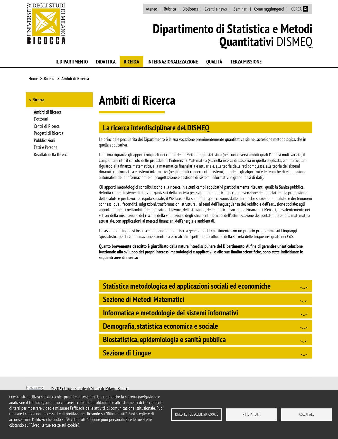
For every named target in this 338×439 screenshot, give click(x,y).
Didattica (106, 61)
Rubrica (170, 9)
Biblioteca (190, 9)
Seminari (240, 9)
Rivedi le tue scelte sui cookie (196, 414)
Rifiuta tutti (251, 414)
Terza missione (246, 61)
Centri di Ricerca (47, 126)
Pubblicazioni (44, 140)
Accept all (306, 414)
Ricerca (131, 61)
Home (33, 78)
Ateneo (151, 9)
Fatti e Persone (45, 147)
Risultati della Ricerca (51, 154)
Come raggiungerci (269, 9)
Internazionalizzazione (172, 61)
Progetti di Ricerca (48, 133)
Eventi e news (216, 9)
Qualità (214, 61)
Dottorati (41, 119)
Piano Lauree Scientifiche (290, 60)
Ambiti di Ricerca (75, 78)
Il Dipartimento (71, 61)
